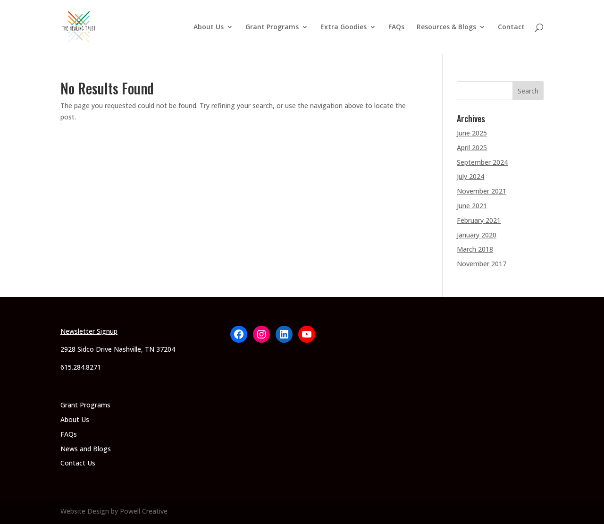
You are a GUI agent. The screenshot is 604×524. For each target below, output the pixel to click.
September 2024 (482, 162)
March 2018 (475, 249)
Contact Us (77, 462)
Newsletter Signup (88, 331)
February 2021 (479, 220)
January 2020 (476, 234)
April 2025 (472, 147)
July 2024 (470, 176)
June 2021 (472, 205)
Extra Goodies (343, 27)
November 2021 (481, 190)
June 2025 (472, 132)
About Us (208, 27)
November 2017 (481, 263)
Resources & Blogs (446, 27)
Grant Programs (272, 27)
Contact (511, 27)
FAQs (396, 27)
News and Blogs (85, 448)
